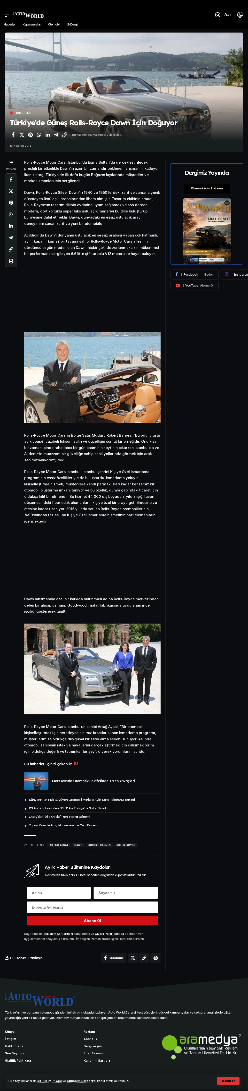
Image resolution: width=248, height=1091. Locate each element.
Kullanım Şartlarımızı (58, 934)
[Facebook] (194, 274)
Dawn (78, 845)
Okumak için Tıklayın (207, 188)
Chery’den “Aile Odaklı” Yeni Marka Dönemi (59, 817)
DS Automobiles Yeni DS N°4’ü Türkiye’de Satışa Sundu (68, 808)
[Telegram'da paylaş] (56, 135)
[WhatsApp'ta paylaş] (39, 135)
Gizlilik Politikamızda (109, 934)
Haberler (23, 113)
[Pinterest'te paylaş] (30, 135)
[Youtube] (194, 285)
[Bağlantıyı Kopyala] (64, 135)
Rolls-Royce (125, 845)
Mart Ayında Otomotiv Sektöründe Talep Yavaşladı (94, 781)
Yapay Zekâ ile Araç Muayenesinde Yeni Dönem (63, 825)
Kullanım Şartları (80, 1081)
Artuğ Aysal (59, 845)
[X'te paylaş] (21, 135)
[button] (228, 1081)
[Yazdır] (11, 261)
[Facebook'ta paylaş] (13, 135)
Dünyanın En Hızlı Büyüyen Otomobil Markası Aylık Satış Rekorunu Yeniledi (82, 800)
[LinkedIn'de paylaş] (47, 135)
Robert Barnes (99, 845)
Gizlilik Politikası (49, 1081)
